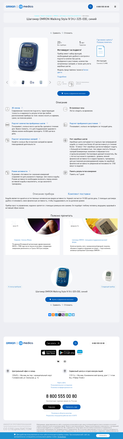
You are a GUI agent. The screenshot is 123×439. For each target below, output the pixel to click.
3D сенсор (17, 108)
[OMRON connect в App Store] (48, 352)
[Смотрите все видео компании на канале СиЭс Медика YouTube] (64, 361)
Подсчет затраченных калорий (26, 139)
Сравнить (57, 33)
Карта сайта (61, 382)
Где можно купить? (105, 40)
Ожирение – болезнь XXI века (22, 240)
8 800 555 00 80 (61, 395)
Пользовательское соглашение (61, 384)
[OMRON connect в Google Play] (67, 352)
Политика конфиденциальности (61, 387)
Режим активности (21, 171)
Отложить (68, 33)
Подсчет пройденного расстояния (85, 123)
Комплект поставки (79, 193)
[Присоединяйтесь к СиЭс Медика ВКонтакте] (58, 361)
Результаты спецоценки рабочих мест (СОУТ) (61, 415)
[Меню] (115, 6)
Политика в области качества (61, 413)
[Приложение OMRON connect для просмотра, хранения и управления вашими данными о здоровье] (80, 352)
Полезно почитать (104, 42)
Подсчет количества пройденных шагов (30, 123)
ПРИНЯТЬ (103, 436)
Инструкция (101, 61)
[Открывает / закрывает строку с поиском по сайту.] (90, 6)
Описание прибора (43, 193)
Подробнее (61, 77)
